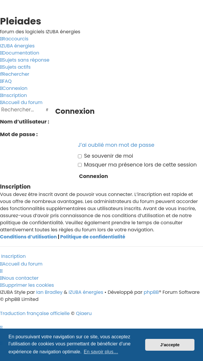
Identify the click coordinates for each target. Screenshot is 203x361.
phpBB (151, 292)
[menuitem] (17, 46)
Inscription (13, 256)
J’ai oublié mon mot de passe (116, 145)
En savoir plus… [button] (101, 351)
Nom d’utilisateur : (24, 121)
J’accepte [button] (170, 344)
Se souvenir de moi (105, 155)
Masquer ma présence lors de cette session (137, 164)
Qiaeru (84, 313)
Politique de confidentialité (92, 236)
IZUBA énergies (85, 292)
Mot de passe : (19, 134)
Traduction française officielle (35, 313)
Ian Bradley (49, 292)
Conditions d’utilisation (28, 236)
